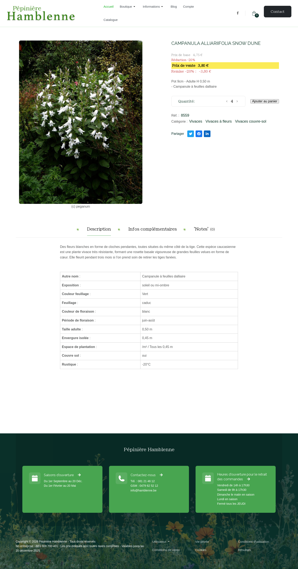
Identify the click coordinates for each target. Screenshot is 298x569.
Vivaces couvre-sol (250, 121)
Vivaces (195, 121)
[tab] (99, 231)
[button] (128, 6)
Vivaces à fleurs (218, 121)
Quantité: (186, 101)
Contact (278, 11)
